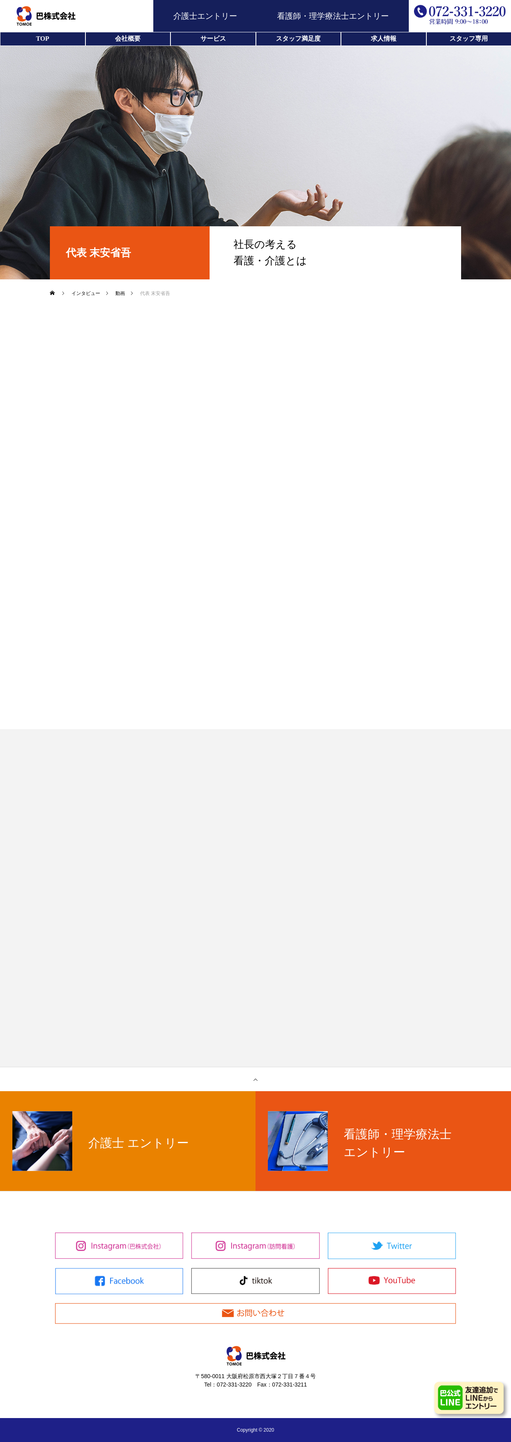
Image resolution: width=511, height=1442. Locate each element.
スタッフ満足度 (298, 39)
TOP (42, 39)
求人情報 (383, 39)
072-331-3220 (234, 1384)
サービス (213, 39)
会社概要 (128, 39)
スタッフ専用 (469, 39)
